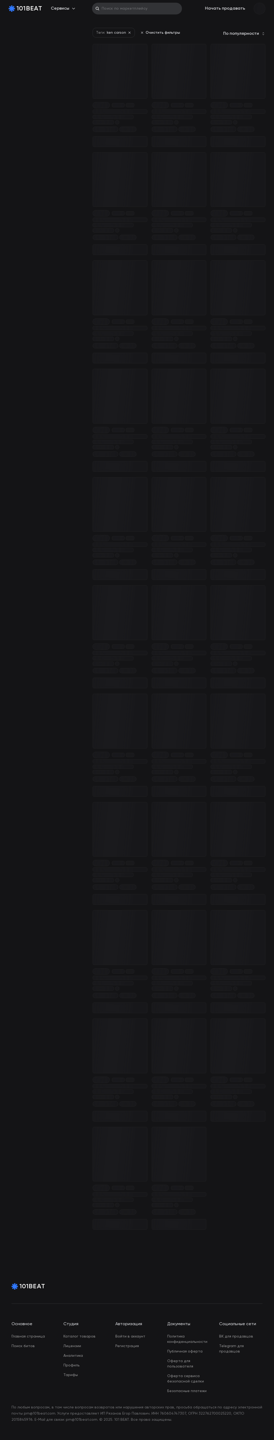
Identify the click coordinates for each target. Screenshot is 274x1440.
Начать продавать (225, 8)
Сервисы (63, 8)
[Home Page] (25, 8)
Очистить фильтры (160, 33)
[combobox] (244, 34)
